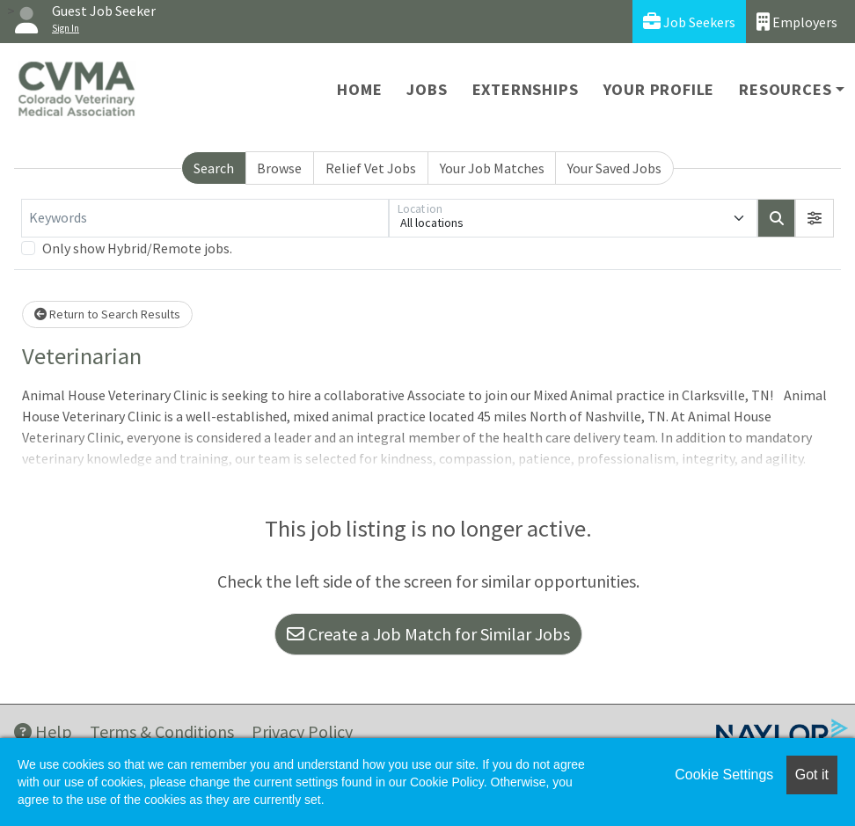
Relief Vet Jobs (370, 168)
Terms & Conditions (162, 731)
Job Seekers (689, 22)
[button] (814, 218)
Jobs (426, 89)
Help (43, 731)
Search (214, 168)
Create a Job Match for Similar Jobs (428, 634)
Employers (796, 22)
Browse (279, 168)
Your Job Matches (492, 168)
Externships (525, 89)
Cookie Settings (724, 774)
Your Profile (659, 89)
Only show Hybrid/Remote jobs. (137, 248)
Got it (812, 774)
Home (359, 89)
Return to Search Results (107, 314)
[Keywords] (205, 218)
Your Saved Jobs (614, 168)
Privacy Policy (302, 731)
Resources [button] (785, 89)
